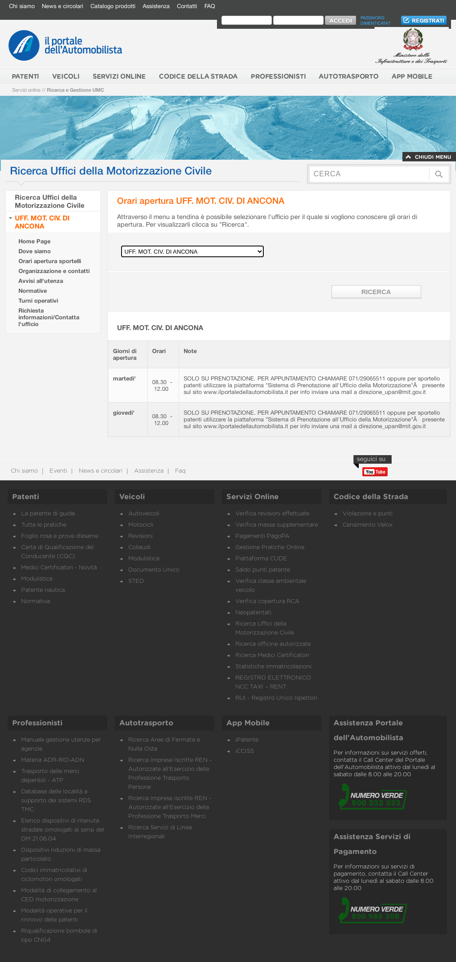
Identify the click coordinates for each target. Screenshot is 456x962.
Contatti (187, 6)
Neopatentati (253, 613)
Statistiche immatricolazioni (273, 667)
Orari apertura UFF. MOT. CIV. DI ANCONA (200, 200)
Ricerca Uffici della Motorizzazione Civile (50, 201)
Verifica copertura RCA (267, 601)
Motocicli (140, 525)
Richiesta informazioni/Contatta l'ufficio (48, 317)
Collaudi (139, 547)
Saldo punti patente (262, 570)
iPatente (246, 740)
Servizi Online (252, 497)
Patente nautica (43, 590)
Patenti (25, 497)
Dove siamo (34, 251)
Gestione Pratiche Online (269, 547)
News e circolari (62, 6)
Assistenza (156, 6)
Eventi (57, 471)
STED (136, 581)
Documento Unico (153, 570)
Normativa (35, 601)
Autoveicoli (143, 514)
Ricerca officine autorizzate (273, 644)
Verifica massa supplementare (276, 525)
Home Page (34, 241)
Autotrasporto (146, 723)
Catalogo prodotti (112, 6)
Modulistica (36, 579)
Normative (32, 290)
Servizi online (26, 90)
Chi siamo (22, 6)
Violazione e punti (368, 514)
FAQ (209, 6)
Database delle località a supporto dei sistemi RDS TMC (56, 801)
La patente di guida (48, 514)
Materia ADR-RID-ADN (52, 760)
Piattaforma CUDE (261, 559)
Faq (179, 471)
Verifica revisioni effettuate (272, 514)
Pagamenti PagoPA (262, 536)
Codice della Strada (371, 497)
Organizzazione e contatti (54, 271)
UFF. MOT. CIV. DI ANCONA (42, 222)
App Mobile (248, 723)
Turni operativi (38, 300)
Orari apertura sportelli (49, 261)
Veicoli (132, 497)
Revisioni (140, 536)
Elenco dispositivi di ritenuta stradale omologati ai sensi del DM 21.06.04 (62, 830)
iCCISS (244, 751)
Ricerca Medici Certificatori (272, 655)
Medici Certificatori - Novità (59, 568)
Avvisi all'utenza (40, 280)
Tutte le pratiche (43, 525)
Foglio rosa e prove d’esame (59, 536)
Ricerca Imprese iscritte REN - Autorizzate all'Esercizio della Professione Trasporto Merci (169, 807)
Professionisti (37, 723)
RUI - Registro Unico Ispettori (276, 698)
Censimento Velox (368, 525)
